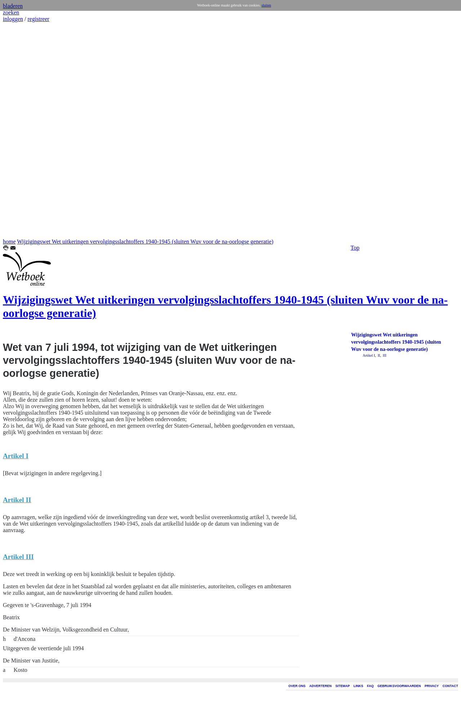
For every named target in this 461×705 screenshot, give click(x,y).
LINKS (358, 686)
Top (354, 248)
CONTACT (450, 686)
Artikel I (369, 355)
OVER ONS (297, 686)
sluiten (266, 5)
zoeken (11, 12)
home (9, 241)
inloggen (13, 19)
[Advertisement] (24, 130)
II (378, 355)
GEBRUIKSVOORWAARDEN (399, 686)
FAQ (370, 686)
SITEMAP (342, 686)
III (384, 355)
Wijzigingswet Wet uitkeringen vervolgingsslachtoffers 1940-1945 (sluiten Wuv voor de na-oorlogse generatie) (145, 241)
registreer (38, 19)
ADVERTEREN (320, 686)
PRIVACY (432, 686)
